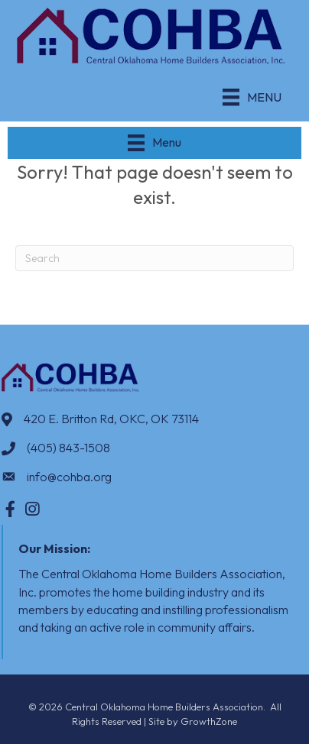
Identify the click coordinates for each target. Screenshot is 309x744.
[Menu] (252, 97)
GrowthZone (209, 721)
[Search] (154, 258)
